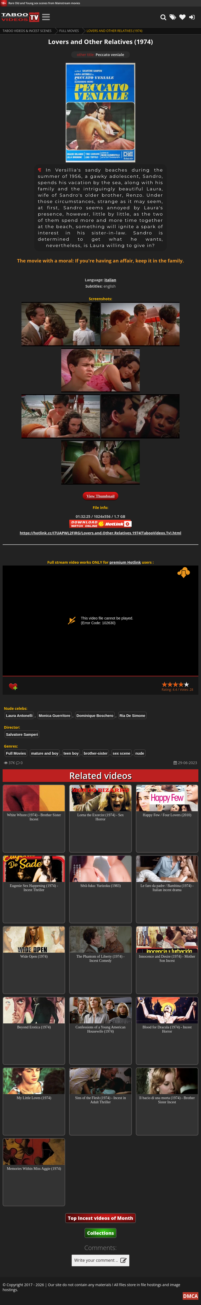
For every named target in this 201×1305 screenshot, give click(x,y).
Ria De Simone (132, 716)
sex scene (121, 753)
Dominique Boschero (94, 716)
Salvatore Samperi (22, 734)
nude (139, 753)
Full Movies (69, 31)
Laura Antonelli (19, 716)
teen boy (71, 753)
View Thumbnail (100, 496)
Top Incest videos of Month (100, 1218)
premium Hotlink (125, 562)
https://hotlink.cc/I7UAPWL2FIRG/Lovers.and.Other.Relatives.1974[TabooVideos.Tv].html (100, 532)
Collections (100, 1233)
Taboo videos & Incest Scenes (27, 31)
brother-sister (96, 753)
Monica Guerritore (54, 716)
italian (110, 279)
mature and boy (44, 753)
